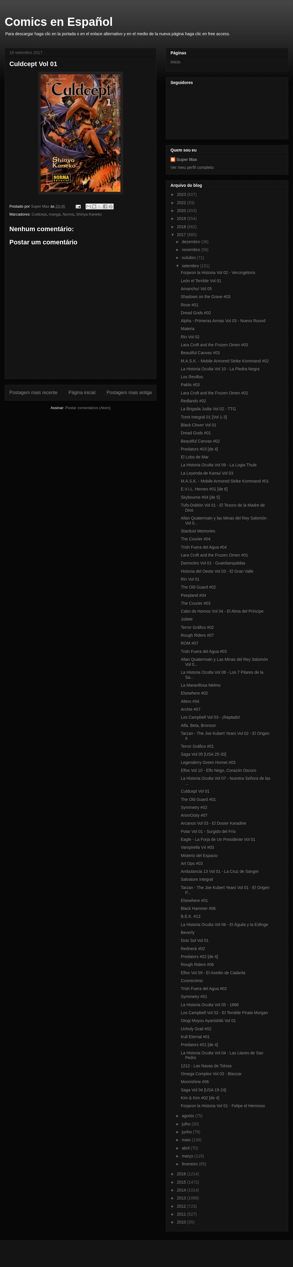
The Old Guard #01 (198, 799)
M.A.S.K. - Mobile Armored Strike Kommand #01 (225, 481)
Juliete (187, 619)
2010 (182, 1222)
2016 (182, 1174)
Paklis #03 (190, 384)
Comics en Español (59, 21)
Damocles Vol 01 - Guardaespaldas (213, 563)
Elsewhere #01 (194, 900)
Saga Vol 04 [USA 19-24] (203, 1090)
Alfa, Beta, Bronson (198, 725)
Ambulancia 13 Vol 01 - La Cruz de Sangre (219, 871)
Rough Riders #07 (197, 635)
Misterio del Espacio (199, 855)
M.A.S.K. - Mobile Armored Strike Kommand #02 (225, 361)
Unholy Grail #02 (196, 1028)
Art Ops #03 (192, 863)
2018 (182, 226)
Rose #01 (189, 305)
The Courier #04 (195, 539)
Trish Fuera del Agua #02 (204, 988)
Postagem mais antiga (129, 392)
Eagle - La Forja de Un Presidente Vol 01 (218, 839)
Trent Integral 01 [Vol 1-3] (204, 417)
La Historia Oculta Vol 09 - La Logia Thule (219, 465)
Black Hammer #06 (198, 908)
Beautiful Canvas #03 (200, 352)
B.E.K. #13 (190, 916)
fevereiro (190, 1164)
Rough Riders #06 (197, 964)
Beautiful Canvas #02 (200, 441)
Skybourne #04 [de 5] (200, 497)
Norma (68, 214)
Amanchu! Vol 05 (196, 288)
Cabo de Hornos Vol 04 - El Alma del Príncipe (222, 611)
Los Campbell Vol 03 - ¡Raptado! (210, 717)
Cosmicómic (192, 980)
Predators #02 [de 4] (199, 956)
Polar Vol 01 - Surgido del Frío (208, 831)
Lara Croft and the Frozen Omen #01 (214, 555)
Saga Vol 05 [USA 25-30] (203, 754)
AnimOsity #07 (194, 815)
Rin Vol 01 (190, 579)
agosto (188, 1115)
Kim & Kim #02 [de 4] (200, 1097)
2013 (182, 1198)
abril (186, 1148)
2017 (182, 234)
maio (187, 1139)
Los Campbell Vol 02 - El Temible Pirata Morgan (224, 1012)
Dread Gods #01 (196, 433)
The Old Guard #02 (198, 587)
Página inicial (82, 392)
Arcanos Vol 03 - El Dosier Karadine (213, 823)
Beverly (188, 932)
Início (175, 62)
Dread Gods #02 (196, 312)
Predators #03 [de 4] (199, 449)
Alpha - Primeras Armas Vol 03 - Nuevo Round (223, 320)
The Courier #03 (195, 603)
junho (187, 1132)
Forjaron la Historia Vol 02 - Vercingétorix (218, 272)
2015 (182, 1182)
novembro (191, 249)
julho (186, 1124)
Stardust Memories (198, 531)
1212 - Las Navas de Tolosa (206, 1065)
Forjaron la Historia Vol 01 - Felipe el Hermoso (223, 1105)
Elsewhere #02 (194, 693)
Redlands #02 (193, 401)
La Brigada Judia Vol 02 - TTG (208, 408)
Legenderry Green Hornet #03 (208, 762)
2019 (182, 218)
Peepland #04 (193, 595)
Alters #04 (190, 701)
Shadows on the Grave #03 (206, 296)
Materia (188, 328)
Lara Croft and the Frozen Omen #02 (214, 393)
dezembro (191, 241)
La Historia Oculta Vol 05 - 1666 (210, 1004)
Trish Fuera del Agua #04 (204, 547)
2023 (182, 194)
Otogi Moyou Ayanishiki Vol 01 (208, 1020)
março (188, 1156)
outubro (189, 257)
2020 (182, 210)
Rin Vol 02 (190, 337)
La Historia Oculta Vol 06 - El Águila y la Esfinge (224, 924)
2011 (182, 1214)
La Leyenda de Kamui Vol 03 (207, 473)
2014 (182, 1190)
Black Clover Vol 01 (198, 425)
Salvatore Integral (197, 879)
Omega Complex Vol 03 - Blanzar (211, 1073)
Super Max (186, 159)
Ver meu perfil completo (192, 167)
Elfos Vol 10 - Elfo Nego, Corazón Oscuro (218, 770)
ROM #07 (189, 643)
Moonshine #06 (195, 1081)
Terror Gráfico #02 (197, 627)
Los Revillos (192, 376)
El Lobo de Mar (195, 457)
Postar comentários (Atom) (88, 408)
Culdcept (39, 214)
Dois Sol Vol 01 (195, 940)
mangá (54, 214)
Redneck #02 (193, 948)
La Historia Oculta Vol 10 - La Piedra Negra (220, 369)
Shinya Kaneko (89, 214)
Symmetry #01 (194, 996)
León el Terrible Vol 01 (201, 280)
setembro (191, 265)
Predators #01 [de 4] (199, 1044)
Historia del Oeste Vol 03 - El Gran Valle (217, 571)
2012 (182, 1206)
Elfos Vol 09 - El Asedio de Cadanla (213, 972)
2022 (182, 202)
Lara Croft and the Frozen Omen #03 (214, 344)
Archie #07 (190, 709)
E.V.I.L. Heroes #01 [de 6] (204, 489)
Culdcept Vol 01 (195, 791)
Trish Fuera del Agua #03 (204, 651)
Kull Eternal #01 (195, 1036)
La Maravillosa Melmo (201, 685)
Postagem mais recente (33, 392)
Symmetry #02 (194, 807)
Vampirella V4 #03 (197, 847)
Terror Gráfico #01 (197, 746)
